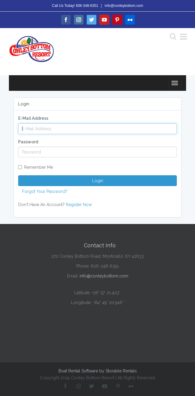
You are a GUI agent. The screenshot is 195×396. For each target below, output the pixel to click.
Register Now (79, 204)
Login (97, 180)
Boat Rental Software (97, 371)
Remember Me (35, 167)
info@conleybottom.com (124, 6)
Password (28, 141)
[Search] (173, 36)
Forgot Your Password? (44, 191)
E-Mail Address (33, 118)
